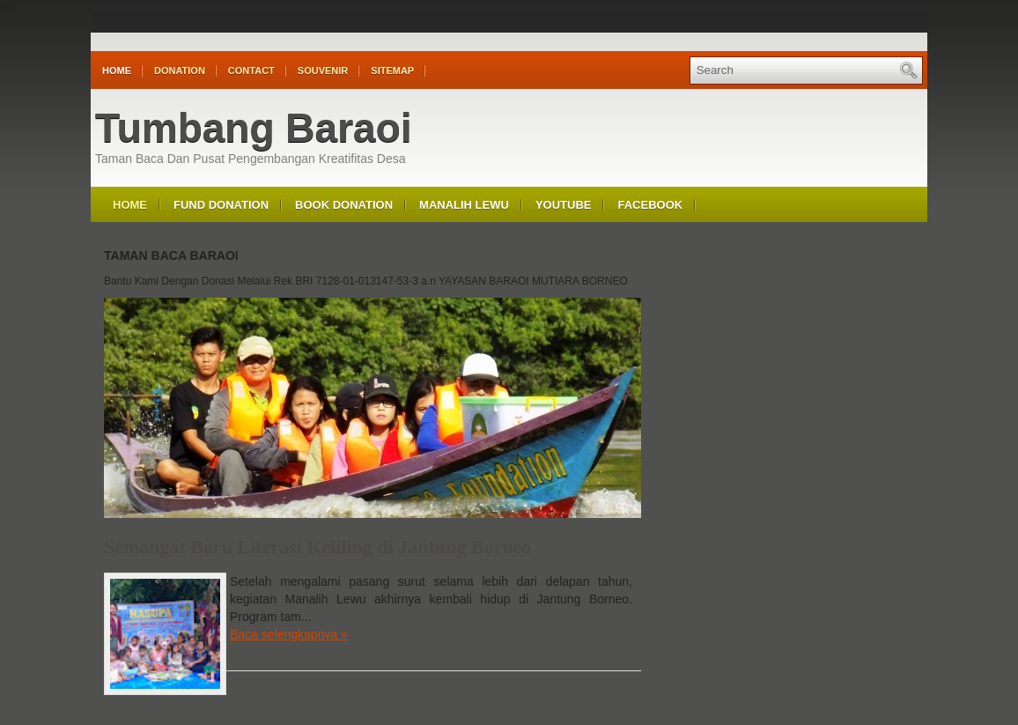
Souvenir (323, 70)
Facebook (649, 204)
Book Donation (344, 204)
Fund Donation (221, 204)
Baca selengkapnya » (289, 634)
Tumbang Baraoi (253, 128)
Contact (251, 70)
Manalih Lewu (464, 204)
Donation (179, 70)
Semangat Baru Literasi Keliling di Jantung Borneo (317, 547)
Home (116, 70)
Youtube (563, 204)
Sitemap (392, 70)
